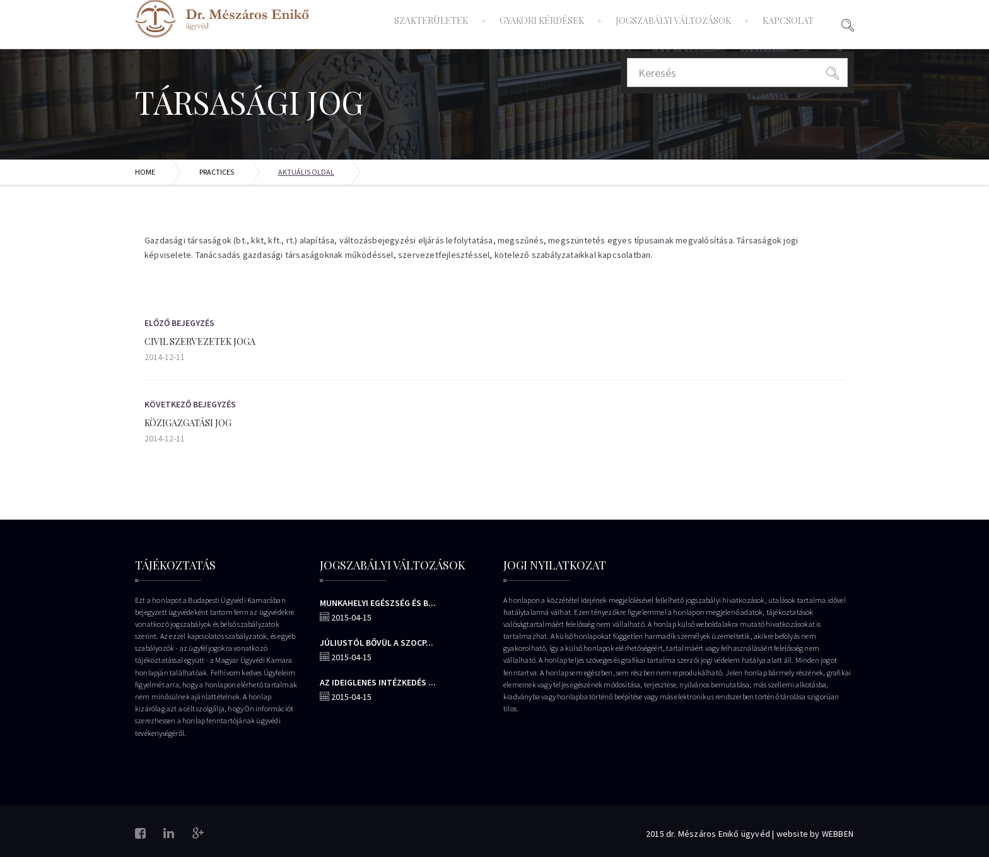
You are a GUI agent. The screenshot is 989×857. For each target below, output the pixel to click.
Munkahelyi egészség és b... (378, 603)
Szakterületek (431, 20)
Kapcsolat (788, 20)
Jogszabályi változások (673, 20)
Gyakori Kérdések (542, 20)
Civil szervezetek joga (199, 341)
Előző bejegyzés (179, 323)
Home (145, 172)
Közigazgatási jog (187, 423)
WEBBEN (837, 833)
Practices (216, 172)
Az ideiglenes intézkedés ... (378, 682)
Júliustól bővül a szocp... (376, 642)
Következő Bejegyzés (190, 404)
